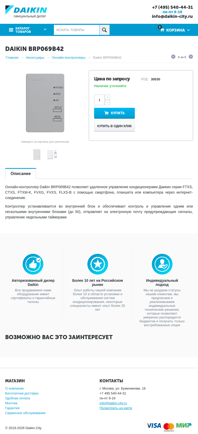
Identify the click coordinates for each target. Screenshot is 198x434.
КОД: (144, 79)
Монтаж (11, 403)
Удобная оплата (17, 398)
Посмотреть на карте (116, 408)
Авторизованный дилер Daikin (33, 282)
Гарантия (12, 408)
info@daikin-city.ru (172, 16)
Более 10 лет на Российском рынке (97, 282)
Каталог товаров (23, 30)
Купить (118, 113)
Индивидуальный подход (162, 282)
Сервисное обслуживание (25, 413)
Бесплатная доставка (21, 393)
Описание (21, 173)
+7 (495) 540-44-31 (172, 7)
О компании (14, 388)
